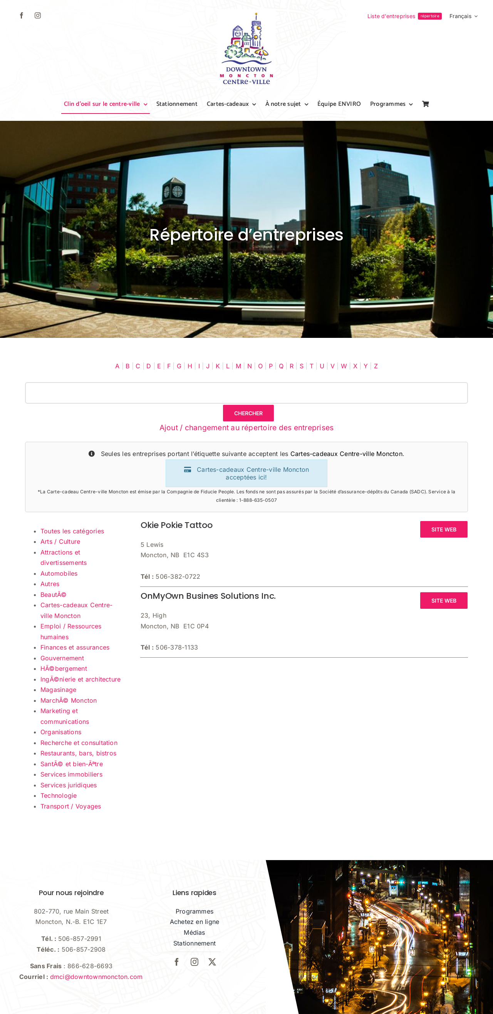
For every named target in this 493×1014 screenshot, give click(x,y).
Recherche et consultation (78, 743)
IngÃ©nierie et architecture (80, 679)
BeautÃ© (53, 594)
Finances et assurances (74, 647)
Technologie (58, 795)
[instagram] (38, 15)
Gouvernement (62, 658)
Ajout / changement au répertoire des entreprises (246, 427)
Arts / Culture (60, 541)
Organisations (60, 732)
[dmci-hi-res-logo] (246, 12)
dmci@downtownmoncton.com (96, 977)
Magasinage (58, 689)
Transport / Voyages (70, 806)
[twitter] (212, 962)
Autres (49, 584)
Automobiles (59, 573)
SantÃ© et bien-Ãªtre (71, 764)
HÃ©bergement (63, 668)
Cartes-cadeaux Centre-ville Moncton (346, 454)
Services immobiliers (71, 774)
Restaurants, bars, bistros (78, 753)
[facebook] (21, 15)
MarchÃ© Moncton (68, 700)
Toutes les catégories (72, 531)
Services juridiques (68, 785)
